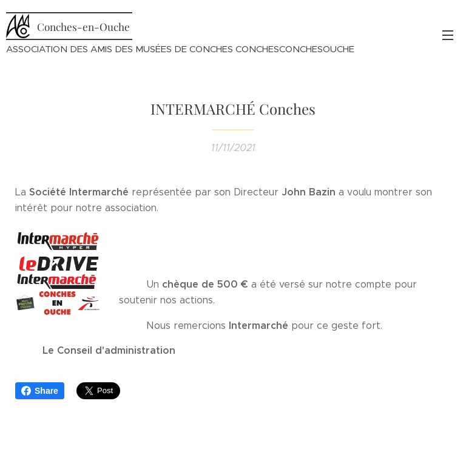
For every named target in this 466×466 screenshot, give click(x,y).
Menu (447, 35)
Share (39, 391)
